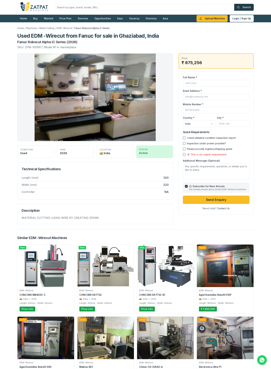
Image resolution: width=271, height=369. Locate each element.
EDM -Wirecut (64, 28)
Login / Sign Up (241, 18)
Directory (151, 18)
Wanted (48, 18)
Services (83, 18)
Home (23, 18)
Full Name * (190, 77)
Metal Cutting (46, 28)
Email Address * (192, 90)
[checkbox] (184, 138)
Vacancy (134, 18)
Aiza (165, 18)
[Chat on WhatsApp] (262, 360)
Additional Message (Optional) (201, 160)
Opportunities (102, 18)
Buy (35, 18)
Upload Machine (212, 18)
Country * (188, 117)
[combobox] (199, 123)
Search (244, 7)
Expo (120, 18)
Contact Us (223, 208)
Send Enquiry (216, 200)
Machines (31, 28)
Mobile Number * (193, 104)
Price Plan (65, 18)
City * (220, 117)
